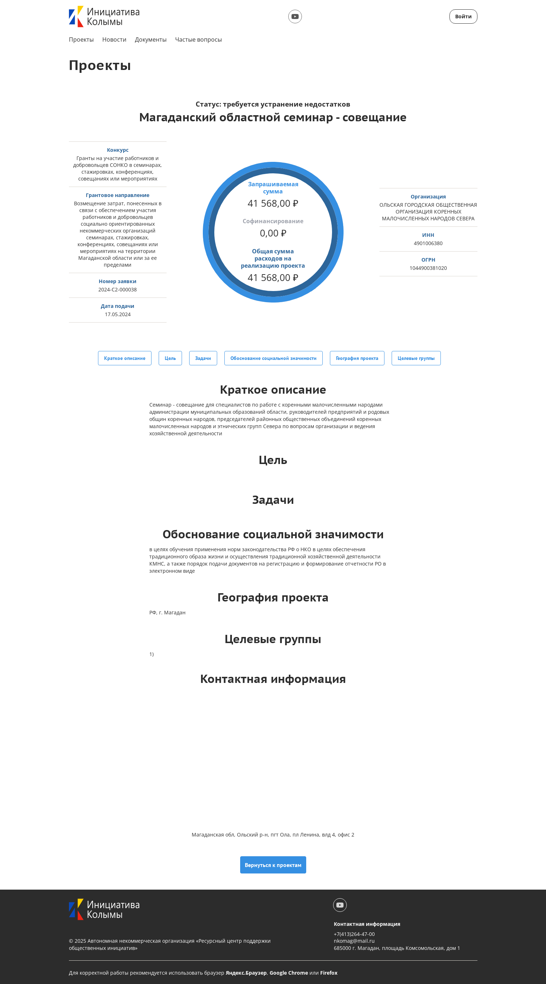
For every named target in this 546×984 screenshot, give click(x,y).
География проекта (357, 358)
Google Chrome (289, 971)
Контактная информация (367, 923)
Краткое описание (124, 358)
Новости (114, 39)
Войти (463, 16)
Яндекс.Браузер (246, 971)
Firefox (328, 971)
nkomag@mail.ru (354, 940)
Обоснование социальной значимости (273, 358)
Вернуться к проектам (273, 864)
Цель (170, 358)
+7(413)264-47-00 (354, 933)
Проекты (81, 39)
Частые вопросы (198, 39)
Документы (151, 39)
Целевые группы (416, 358)
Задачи (203, 358)
